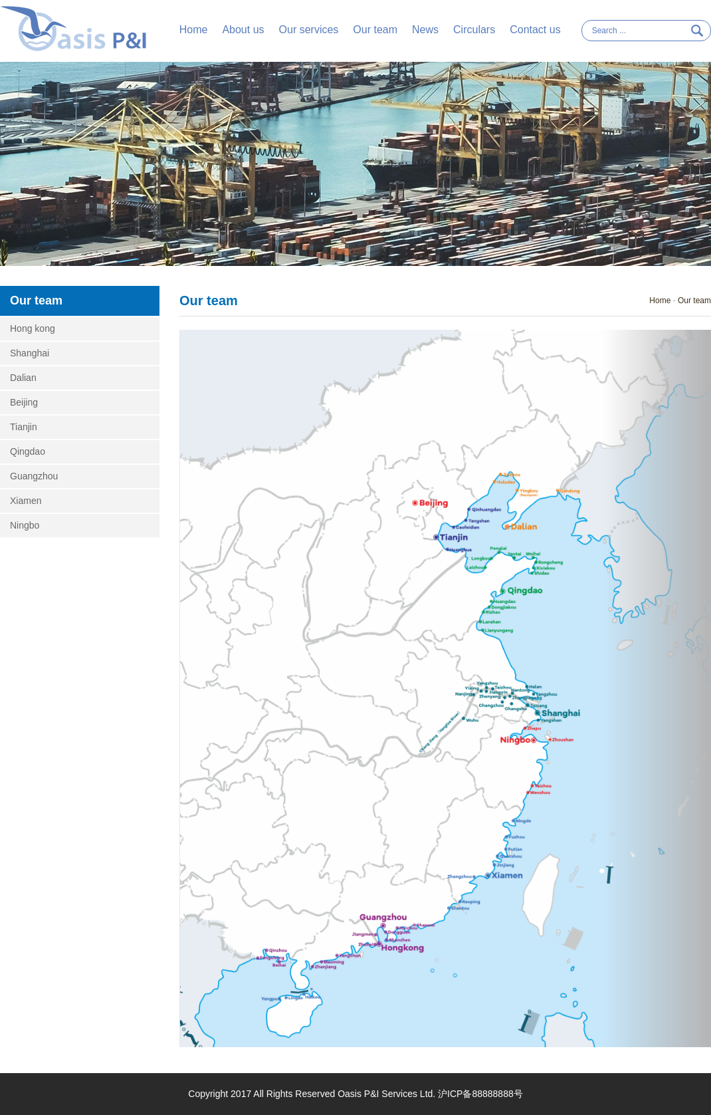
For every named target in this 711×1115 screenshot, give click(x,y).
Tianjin (23, 427)
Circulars (474, 29)
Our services (309, 29)
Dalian (23, 377)
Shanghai (29, 353)
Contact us (535, 29)
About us (243, 29)
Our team (375, 29)
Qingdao (27, 451)
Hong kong (32, 328)
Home (193, 29)
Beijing (24, 402)
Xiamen (25, 500)
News (425, 29)
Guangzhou (34, 476)
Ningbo (24, 525)
